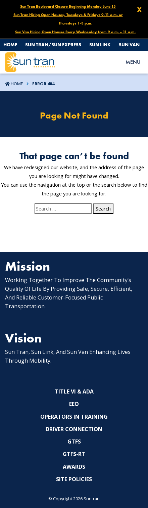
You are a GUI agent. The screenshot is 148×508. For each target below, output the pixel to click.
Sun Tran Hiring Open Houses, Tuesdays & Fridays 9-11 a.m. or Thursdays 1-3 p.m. (68, 19)
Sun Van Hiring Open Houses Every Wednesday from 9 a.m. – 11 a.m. (75, 32)
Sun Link (100, 45)
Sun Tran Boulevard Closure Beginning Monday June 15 (68, 6)
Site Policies (74, 479)
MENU (133, 61)
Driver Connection (74, 429)
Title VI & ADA (74, 391)
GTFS (74, 441)
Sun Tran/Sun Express (53, 45)
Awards (74, 466)
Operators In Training (74, 416)
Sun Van (129, 45)
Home (10, 45)
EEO (74, 404)
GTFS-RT (74, 454)
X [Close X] (139, 9)
